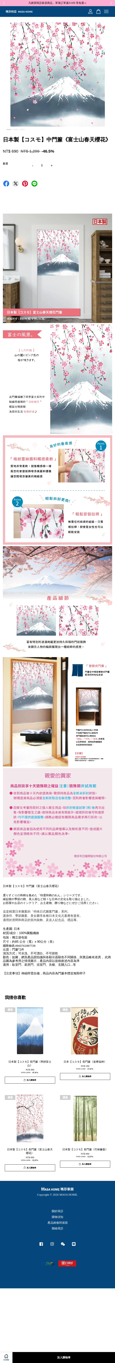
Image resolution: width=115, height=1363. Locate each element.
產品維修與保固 (58, 1222)
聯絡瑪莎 (57, 1228)
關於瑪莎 (57, 1211)
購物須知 (57, 1216)
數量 (5, 163)
